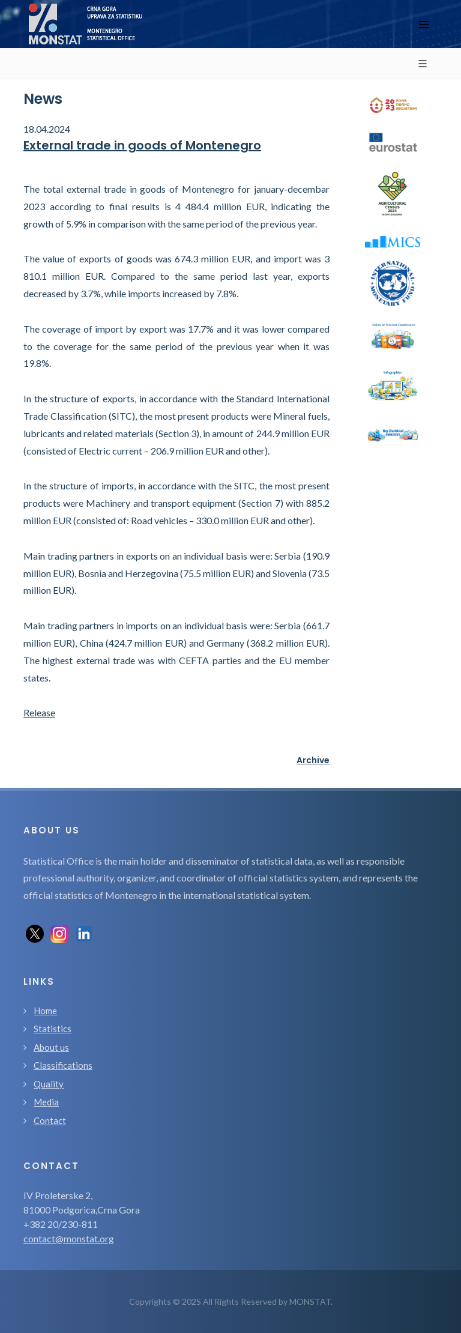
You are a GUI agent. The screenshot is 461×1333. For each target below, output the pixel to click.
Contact (50, 1120)
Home (45, 1010)
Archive (313, 760)
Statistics (52, 1028)
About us (51, 1047)
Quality (49, 1083)
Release (39, 712)
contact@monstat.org (68, 1238)
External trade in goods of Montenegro (142, 145)
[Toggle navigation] (424, 24)
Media (46, 1101)
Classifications (63, 1065)
